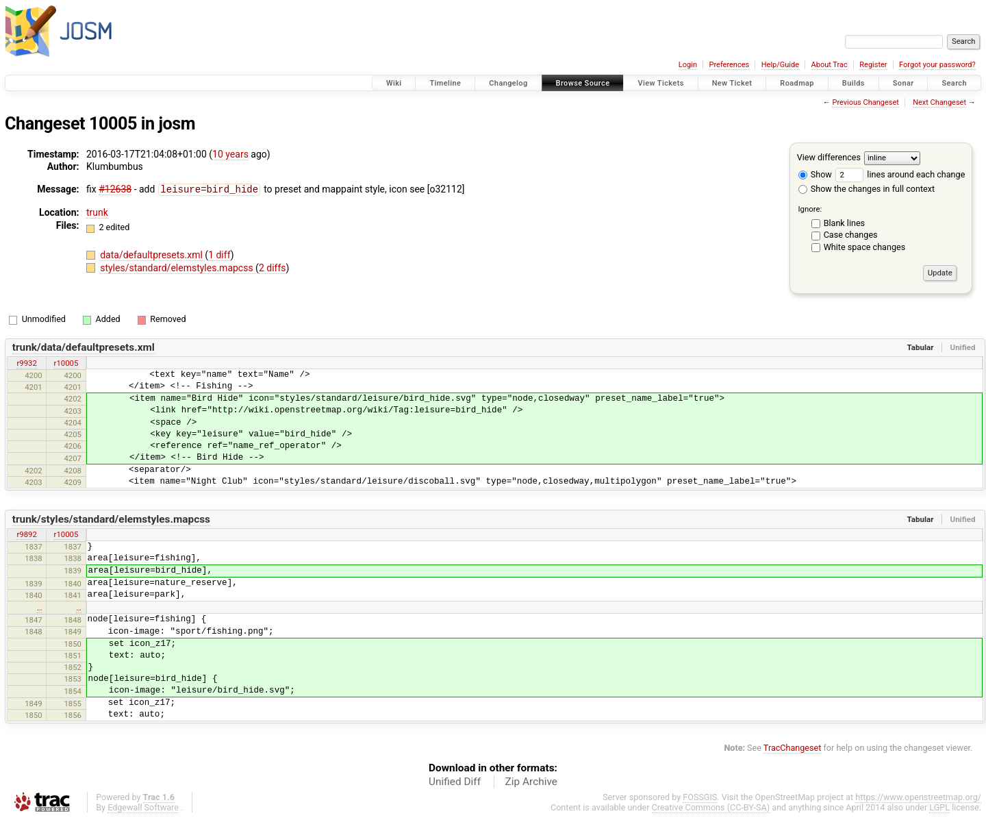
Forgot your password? (937, 64)
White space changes (865, 247)
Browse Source (583, 83)
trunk (97, 211)
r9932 (26, 363)
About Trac (829, 64)
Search (954, 83)
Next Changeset (939, 102)
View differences (829, 157)
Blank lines (844, 223)
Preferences (729, 64)
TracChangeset (792, 748)
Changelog (508, 83)
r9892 (26, 534)
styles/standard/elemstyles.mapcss (177, 267)
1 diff (219, 254)
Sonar (903, 83)
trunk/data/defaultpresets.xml (83, 347)
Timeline (445, 83)
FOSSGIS (700, 797)
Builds (853, 83)
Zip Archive (531, 781)
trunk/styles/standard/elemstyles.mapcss (111, 519)
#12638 (115, 189)
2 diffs (272, 267)
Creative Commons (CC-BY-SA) (711, 807)
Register (873, 64)
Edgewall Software (143, 807)
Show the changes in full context (866, 189)
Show (815, 174)
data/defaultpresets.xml (152, 254)
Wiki (394, 83)
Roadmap (797, 83)
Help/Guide (780, 64)
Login (688, 64)
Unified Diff (455, 781)
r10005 (66, 363)
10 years (230, 154)
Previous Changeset (865, 102)
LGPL (939, 807)
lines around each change (900, 174)
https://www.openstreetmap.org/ (918, 797)
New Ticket (732, 83)
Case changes (851, 234)
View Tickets (660, 83)
